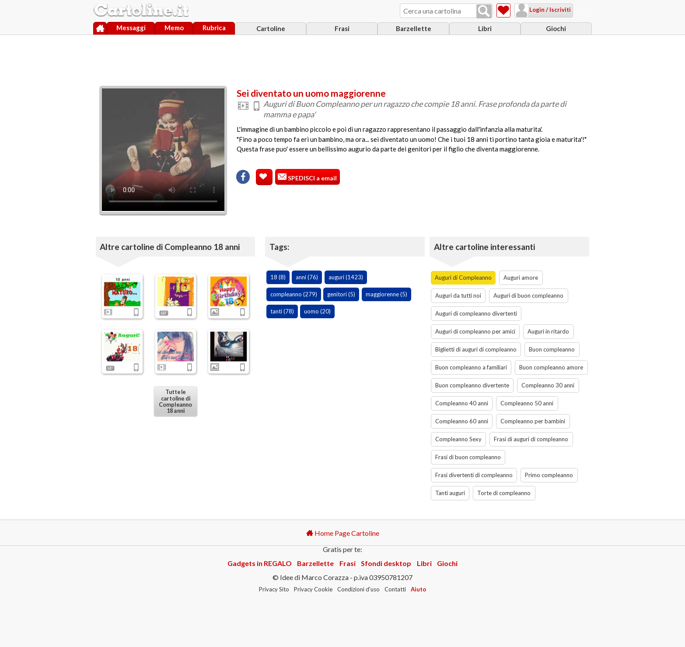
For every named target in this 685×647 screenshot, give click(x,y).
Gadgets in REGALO (259, 563)
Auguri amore (520, 277)
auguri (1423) (346, 277)
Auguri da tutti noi (458, 295)
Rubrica (214, 28)
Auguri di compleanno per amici (475, 331)
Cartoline (270, 28)
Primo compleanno (549, 474)
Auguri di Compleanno (463, 277)
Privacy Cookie (313, 589)
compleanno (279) (293, 294)
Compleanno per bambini (532, 421)
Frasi (342, 28)
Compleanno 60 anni (461, 421)
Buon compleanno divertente (472, 385)
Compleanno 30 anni (547, 385)
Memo (174, 28)
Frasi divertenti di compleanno (474, 474)
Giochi (556, 28)
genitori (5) (341, 294)
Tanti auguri (450, 492)
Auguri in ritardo (548, 331)
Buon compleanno (552, 349)
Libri (485, 28)
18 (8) (278, 277)
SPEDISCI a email (312, 178)
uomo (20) (317, 311)
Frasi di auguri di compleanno (531, 439)
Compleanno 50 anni (526, 403)
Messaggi (131, 28)
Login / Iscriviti (549, 9)
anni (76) (307, 277)
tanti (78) (282, 311)
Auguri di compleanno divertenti (476, 313)
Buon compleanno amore (551, 367)
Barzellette (413, 28)
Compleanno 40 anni (461, 403)
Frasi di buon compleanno (468, 457)
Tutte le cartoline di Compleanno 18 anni (175, 401)
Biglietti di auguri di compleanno (476, 349)
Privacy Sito (274, 589)
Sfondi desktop (386, 563)
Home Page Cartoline (342, 533)
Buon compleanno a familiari (471, 367)
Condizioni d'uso (358, 589)
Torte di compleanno (504, 492)
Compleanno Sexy (458, 439)
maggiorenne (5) (386, 294)
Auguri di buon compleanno (528, 295)
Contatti (395, 589)
